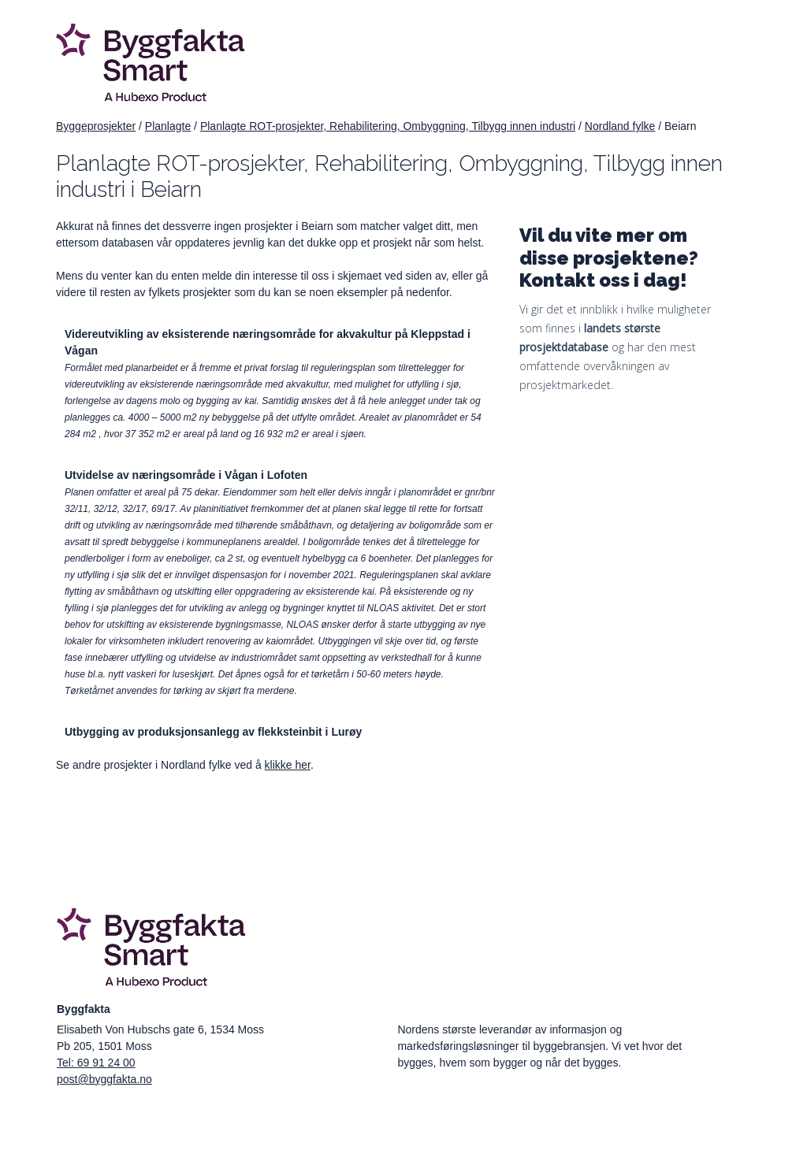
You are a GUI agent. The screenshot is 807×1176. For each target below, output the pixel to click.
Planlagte (168, 126)
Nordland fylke (620, 126)
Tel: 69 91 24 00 (96, 1062)
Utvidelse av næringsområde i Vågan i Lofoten (186, 475)
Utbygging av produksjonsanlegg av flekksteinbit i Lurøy (213, 731)
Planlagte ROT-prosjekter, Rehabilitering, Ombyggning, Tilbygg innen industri (387, 126)
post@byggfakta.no (104, 1079)
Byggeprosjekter (96, 126)
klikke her (288, 765)
